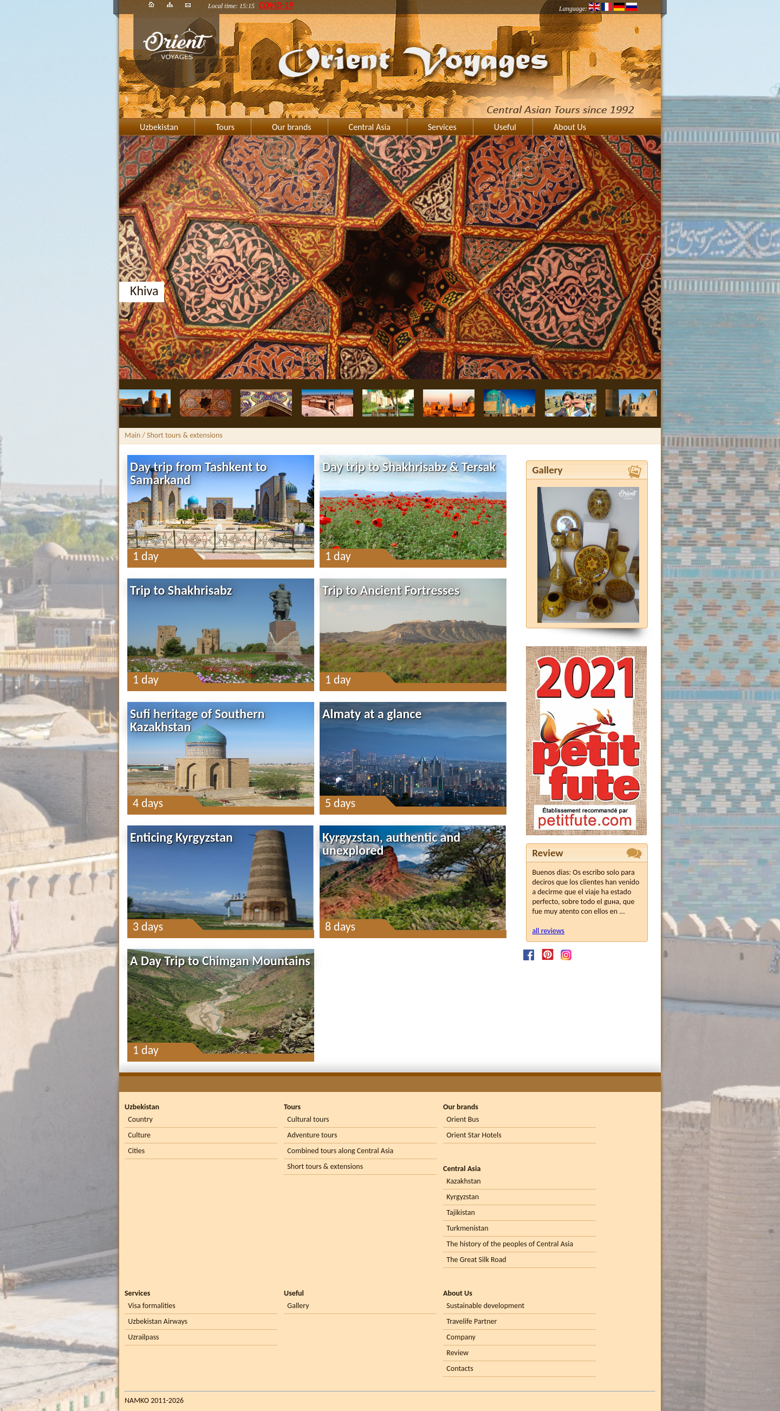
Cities (136, 1150)
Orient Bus (462, 1119)
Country (140, 1119)
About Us (570, 127)
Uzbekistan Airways (157, 1321)
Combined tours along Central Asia (340, 1150)
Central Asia (370, 127)
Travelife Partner (471, 1321)
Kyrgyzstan (462, 1196)
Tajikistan (460, 1212)
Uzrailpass (143, 1337)
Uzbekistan (159, 127)
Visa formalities (151, 1305)
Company (461, 1337)
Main (132, 435)
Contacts (459, 1368)
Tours (225, 127)
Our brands (291, 127)
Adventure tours (312, 1135)
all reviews (548, 930)
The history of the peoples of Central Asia (509, 1244)
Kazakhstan (463, 1181)
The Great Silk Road (476, 1259)
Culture (139, 1135)
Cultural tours (308, 1119)
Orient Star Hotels (473, 1135)
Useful (505, 127)
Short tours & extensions (325, 1166)
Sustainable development (485, 1305)
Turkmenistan (467, 1228)
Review (457, 1352)
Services (442, 127)
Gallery (298, 1305)
